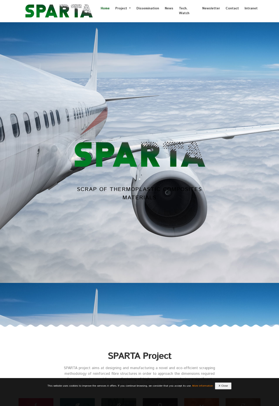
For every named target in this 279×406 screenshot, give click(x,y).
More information (202, 386)
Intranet (251, 8)
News (169, 8)
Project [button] (121, 8)
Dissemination (147, 8)
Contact (232, 8)
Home (105, 8)
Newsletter (211, 8)
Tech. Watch (184, 11)
